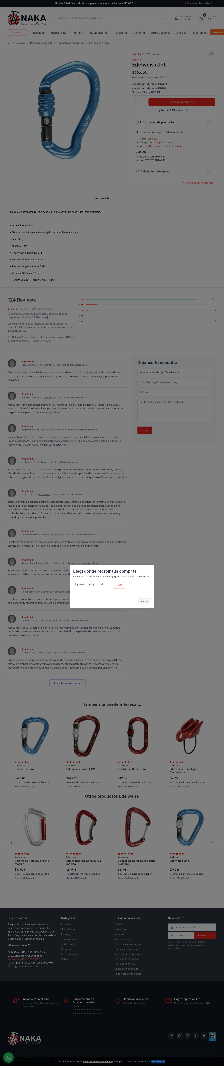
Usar (119, 584)
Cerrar (144, 601)
